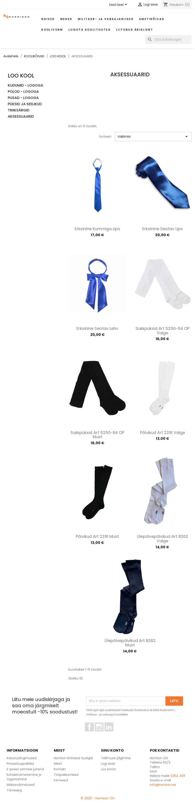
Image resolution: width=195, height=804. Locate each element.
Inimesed (61, 780)
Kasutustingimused (21, 758)
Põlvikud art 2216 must (97, 536)
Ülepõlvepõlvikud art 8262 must (130, 643)
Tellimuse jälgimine (116, 758)
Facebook (94, 733)
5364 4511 (178, 776)
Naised (48, 19)
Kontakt (60, 769)
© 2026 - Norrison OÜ (98, 798)
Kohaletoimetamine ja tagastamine (24, 776)
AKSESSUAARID (21, 116)
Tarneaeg (14, 790)
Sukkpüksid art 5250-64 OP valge (162, 331)
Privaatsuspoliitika (20, 763)
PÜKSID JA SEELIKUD (25, 104)
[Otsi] (168, 39)
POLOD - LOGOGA (23, 91)
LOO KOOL (21, 75)
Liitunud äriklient (134, 30)
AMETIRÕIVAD (151, 19)
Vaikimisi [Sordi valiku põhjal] (153, 136)
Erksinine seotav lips (162, 229)
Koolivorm (52, 30)
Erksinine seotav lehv (97, 328)
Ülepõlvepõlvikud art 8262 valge (162, 539)
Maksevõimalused (20, 784)
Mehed (66, 19)
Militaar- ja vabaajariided (106, 19)
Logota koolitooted (89, 30)
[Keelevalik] (119, 5)
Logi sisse (108, 763)
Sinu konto (112, 750)
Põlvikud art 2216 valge (162, 432)
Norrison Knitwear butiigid (73, 758)
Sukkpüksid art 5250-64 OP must (97, 435)
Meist (58, 763)
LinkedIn (112, 733)
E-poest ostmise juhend (25, 769)
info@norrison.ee (163, 784)
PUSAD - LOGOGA (23, 98)
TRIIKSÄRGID (18, 110)
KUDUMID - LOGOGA (25, 85)
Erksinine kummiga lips (97, 229)
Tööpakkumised (66, 774)
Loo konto (108, 769)
